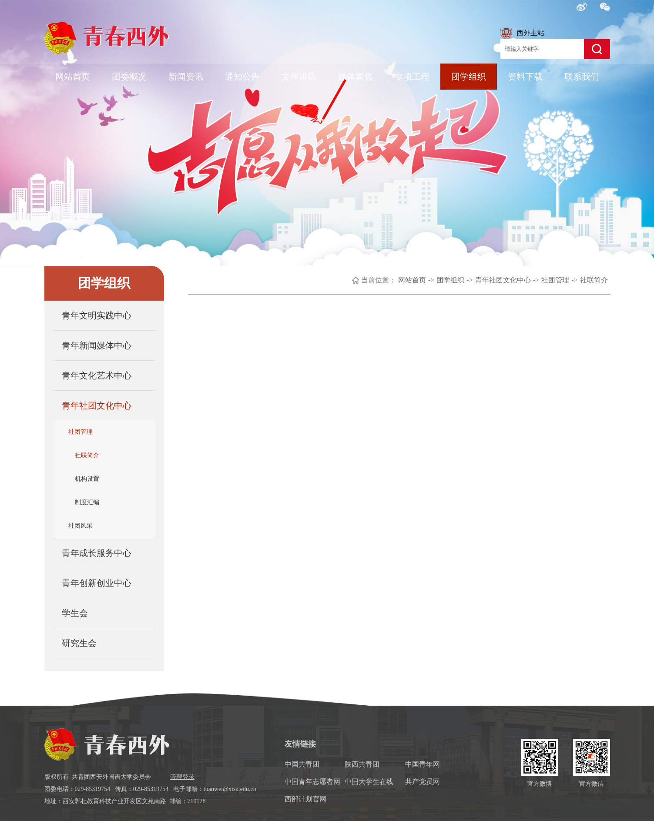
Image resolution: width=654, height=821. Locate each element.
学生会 (75, 613)
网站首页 (72, 76)
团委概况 (129, 76)
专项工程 (412, 76)
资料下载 (525, 76)
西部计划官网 (305, 799)
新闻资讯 (185, 76)
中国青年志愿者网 (312, 781)
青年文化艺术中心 (96, 375)
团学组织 (468, 76)
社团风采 (80, 526)
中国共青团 (302, 764)
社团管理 (80, 432)
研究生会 (79, 643)
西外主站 (522, 33)
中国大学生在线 (369, 781)
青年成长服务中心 (96, 553)
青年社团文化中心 (96, 405)
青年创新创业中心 (96, 583)
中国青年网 (422, 764)
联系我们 (581, 76)
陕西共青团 (362, 764)
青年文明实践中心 (96, 315)
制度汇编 (87, 502)
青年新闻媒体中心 (96, 345)
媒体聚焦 (355, 76)
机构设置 (87, 479)
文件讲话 (299, 76)
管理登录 (182, 777)
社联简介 (87, 455)
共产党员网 (422, 781)
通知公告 (242, 76)
